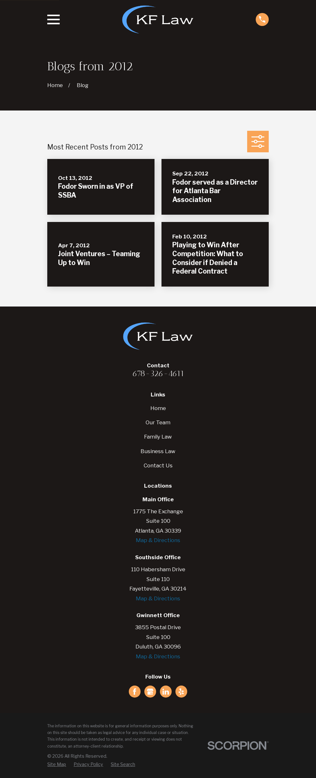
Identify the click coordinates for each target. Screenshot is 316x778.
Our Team (158, 422)
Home (158, 408)
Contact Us (158, 465)
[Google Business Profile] (150, 691)
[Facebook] (134, 691)
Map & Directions (158, 540)
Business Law (158, 451)
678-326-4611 (158, 373)
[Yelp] (181, 691)
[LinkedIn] (165, 691)
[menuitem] (56, 764)
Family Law (158, 436)
